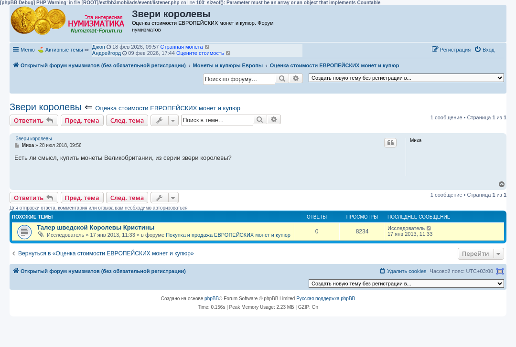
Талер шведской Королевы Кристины (95, 227)
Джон (98, 47)
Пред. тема (82, 120)
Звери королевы (46, 107)
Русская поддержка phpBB (325, 298)
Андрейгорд (106, 53)
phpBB (211, 298)
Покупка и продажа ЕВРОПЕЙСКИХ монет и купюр (228, 235)
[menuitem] (484, 49)
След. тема (127, 120)
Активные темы (64, 50)
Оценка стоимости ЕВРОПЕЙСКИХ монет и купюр (167, 108)
